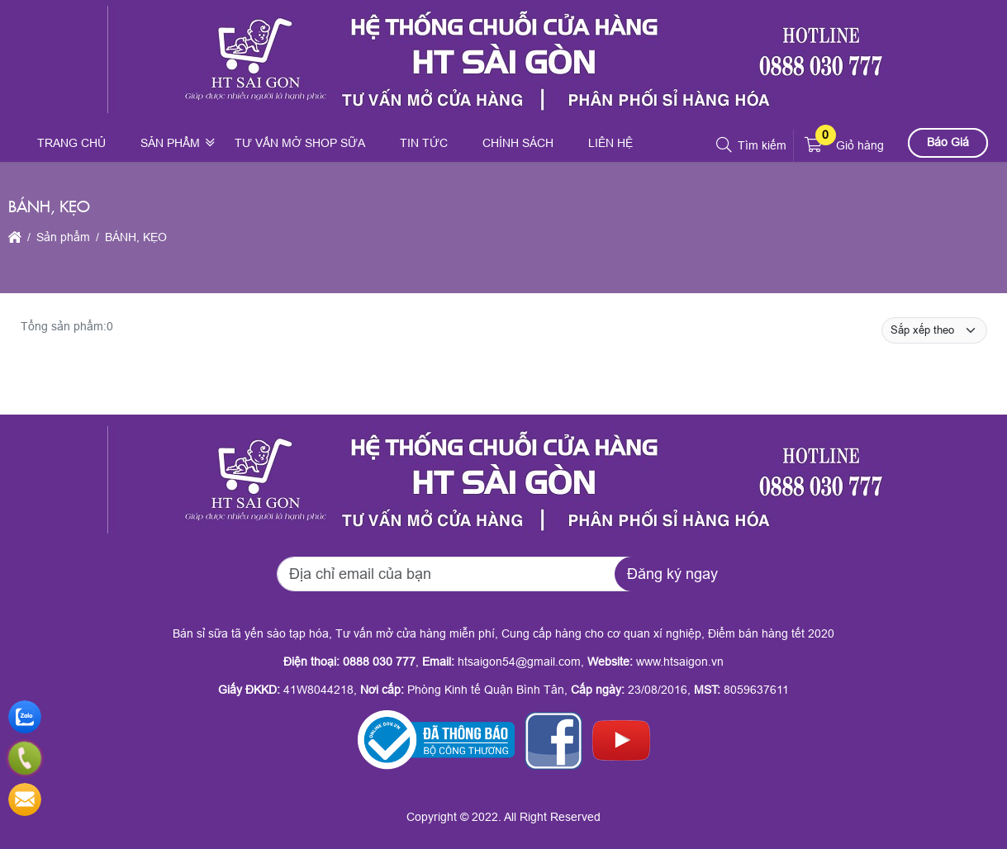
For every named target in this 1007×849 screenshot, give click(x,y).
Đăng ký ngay (672, 574)
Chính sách (517, 142)
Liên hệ (610, 142)
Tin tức (424, 142)
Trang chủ (71, 142)
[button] (725, 145)
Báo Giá (948, 142)
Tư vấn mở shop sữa (300, 142)
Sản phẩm (170, 142)
